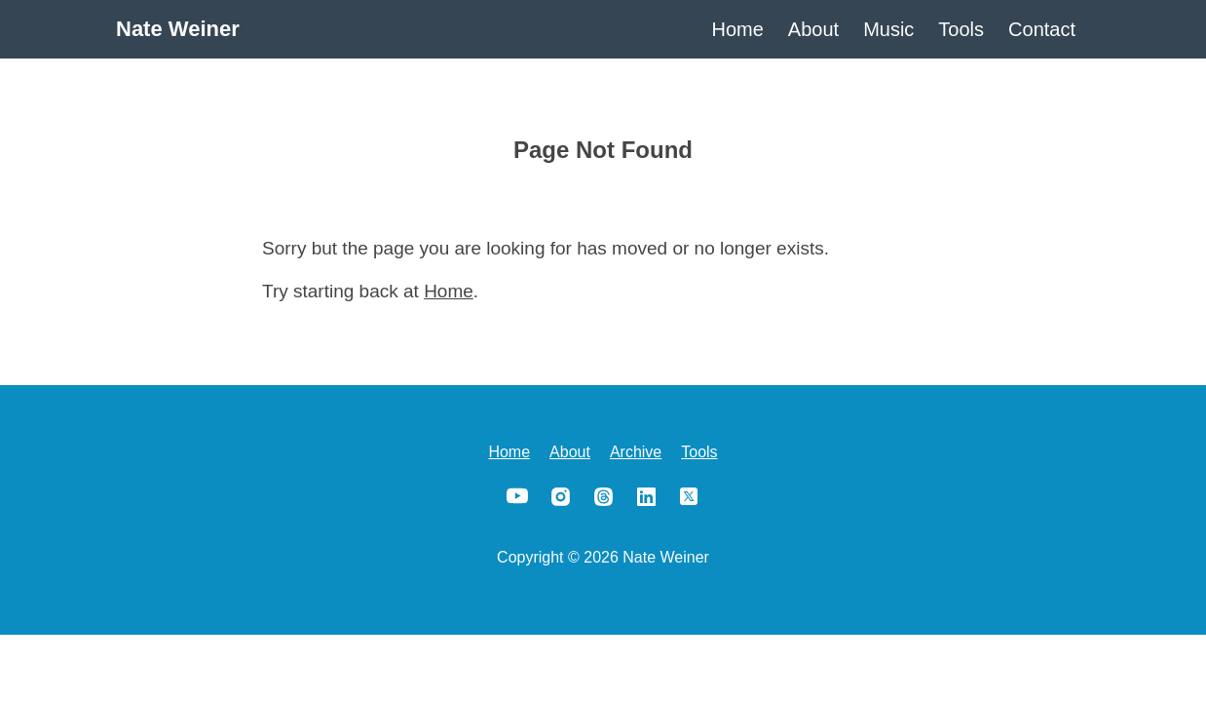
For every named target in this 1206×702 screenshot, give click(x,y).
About (813, 29)
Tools (961, 29)
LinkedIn (646, 496)
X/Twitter (688, 496)
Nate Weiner (178, 29)
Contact (1041, 29)
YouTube (517, 496)
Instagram (560, 496)
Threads (603, 496)
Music (888, 29)
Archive (635, 452)
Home (738, 29)
